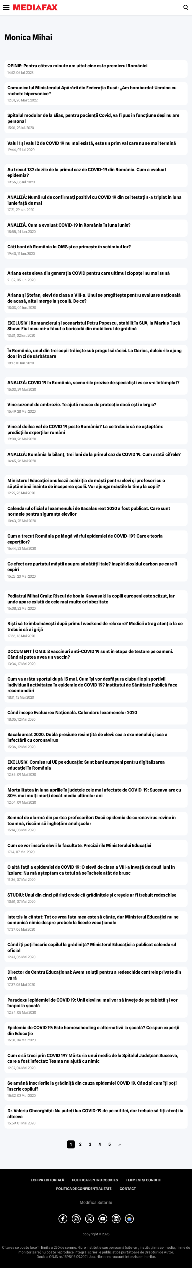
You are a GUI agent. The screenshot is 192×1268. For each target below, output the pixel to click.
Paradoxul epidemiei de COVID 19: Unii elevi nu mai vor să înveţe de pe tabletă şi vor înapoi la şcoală (92, 1003)
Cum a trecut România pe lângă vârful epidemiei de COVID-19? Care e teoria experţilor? (85, 539)
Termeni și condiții (144, 1180)
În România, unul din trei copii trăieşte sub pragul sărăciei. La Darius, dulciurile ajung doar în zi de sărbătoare (94, 353)
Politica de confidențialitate (84, 1189)
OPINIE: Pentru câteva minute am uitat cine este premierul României (77, 66)
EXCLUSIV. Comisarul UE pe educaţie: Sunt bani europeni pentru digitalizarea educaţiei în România (86, 765)
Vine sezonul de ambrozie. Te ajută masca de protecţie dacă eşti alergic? (81, 404)
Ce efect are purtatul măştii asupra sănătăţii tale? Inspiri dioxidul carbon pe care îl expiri (92, 567)
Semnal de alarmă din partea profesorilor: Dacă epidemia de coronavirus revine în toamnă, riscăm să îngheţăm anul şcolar (91, 820)
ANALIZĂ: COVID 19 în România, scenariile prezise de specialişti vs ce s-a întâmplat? (93, 382)
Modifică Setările (96, 1202)
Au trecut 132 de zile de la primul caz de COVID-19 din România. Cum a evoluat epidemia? (86, 172)
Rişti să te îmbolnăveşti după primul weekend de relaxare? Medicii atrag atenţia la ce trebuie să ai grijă (95, 626)
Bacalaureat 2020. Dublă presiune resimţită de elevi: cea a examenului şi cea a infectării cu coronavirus (87, 737)
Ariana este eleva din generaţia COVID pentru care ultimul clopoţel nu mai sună (88, 273)
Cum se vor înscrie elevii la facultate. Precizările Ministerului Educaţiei (79, 845)
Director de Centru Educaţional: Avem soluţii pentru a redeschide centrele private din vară (94, 975)
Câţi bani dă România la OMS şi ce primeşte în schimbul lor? (69, 247)
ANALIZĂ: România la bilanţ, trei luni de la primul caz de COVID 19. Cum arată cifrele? (94, 454)
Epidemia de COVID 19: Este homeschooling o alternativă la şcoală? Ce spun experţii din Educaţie (93, 1030)
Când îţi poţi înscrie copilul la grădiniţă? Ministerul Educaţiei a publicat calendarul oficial (91, 947)
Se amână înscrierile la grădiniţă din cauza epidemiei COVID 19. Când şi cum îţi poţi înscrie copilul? (92, 1086)
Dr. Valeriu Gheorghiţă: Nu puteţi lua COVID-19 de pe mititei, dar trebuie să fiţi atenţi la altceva (95, 1113)
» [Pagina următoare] (119, 1144)
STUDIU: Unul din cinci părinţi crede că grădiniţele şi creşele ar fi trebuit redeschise (91, 895)
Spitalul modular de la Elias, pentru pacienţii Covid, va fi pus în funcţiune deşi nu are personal (93, 118)
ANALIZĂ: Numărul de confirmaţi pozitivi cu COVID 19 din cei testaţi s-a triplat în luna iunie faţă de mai (94, 200)
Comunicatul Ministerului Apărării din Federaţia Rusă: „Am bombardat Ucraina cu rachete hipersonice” (92, 90)
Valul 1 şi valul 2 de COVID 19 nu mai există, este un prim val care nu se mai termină (91, 143)
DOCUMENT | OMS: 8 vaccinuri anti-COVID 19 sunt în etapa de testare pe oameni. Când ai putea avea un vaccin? (90, 654)
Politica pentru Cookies (95, 1180)
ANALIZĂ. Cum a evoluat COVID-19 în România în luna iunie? (69, 225)
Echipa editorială (47, 1180)
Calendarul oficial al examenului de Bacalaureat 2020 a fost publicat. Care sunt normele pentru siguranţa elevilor (88, 511)
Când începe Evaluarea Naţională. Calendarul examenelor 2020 (72, 712)
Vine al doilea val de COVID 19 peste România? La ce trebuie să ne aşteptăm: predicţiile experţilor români (85, 429)
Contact (128, 1189)
